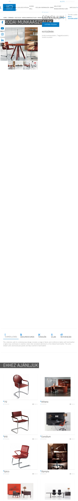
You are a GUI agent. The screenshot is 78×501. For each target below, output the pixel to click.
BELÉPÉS (62, 1)
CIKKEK (51, 7)
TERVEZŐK (42, 336)
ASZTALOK (18, 18)
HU (10, 1)
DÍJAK (53, 336)
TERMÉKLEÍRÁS (11, 336)
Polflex (6, 406)
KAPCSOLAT (73, 7)
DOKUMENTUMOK (27, 336)
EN (12, 1)
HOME (5, 18)
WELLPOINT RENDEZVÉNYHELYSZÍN (61, 7)
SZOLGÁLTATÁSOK (23, 7)
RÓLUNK (38, 7)
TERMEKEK (11, 18)
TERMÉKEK (14, 7)
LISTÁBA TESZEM (51, 24)
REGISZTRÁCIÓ (70, 1)
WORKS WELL (31, 7)
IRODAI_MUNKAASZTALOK (29, 18)
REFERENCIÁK (45, 7)
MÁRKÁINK (7, 7)
